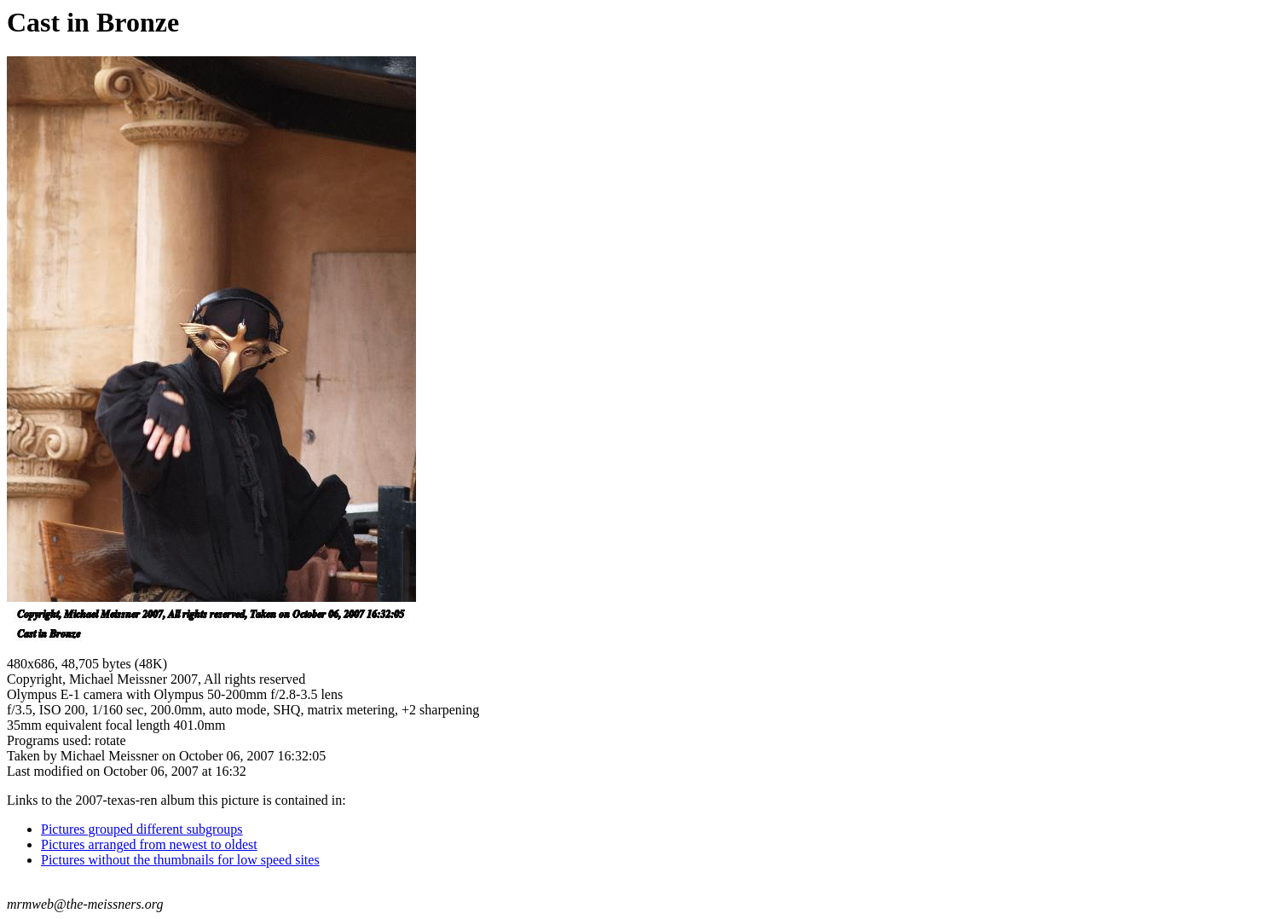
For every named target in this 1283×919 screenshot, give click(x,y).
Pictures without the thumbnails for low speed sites (180, 860)
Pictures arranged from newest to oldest (149, 844)
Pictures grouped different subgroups (142, 829)
